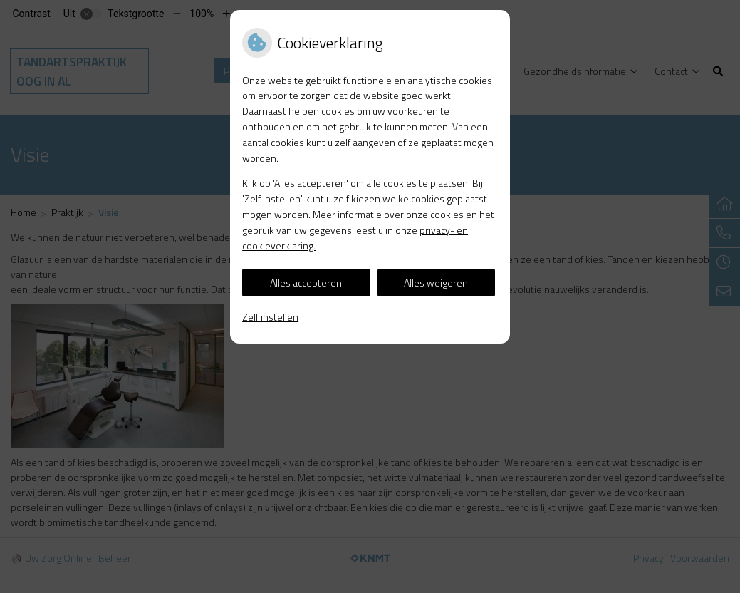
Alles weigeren (436, 282)
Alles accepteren (306, 282)
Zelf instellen (270, 316)
